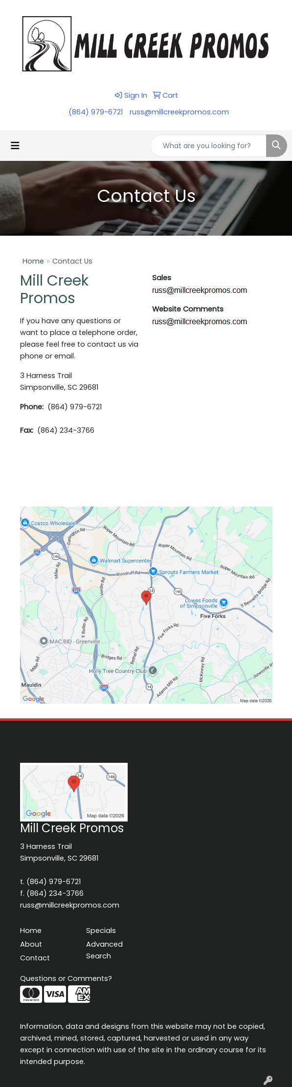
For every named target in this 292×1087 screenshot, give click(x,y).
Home (33, 261)
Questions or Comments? (66, 978)
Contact (35, 958)
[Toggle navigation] (15, 146)
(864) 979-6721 (95, 112)
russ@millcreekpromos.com (179, 112)
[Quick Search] (208, 145)
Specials (101, 930)
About (31, 944)
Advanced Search (104, 950)
